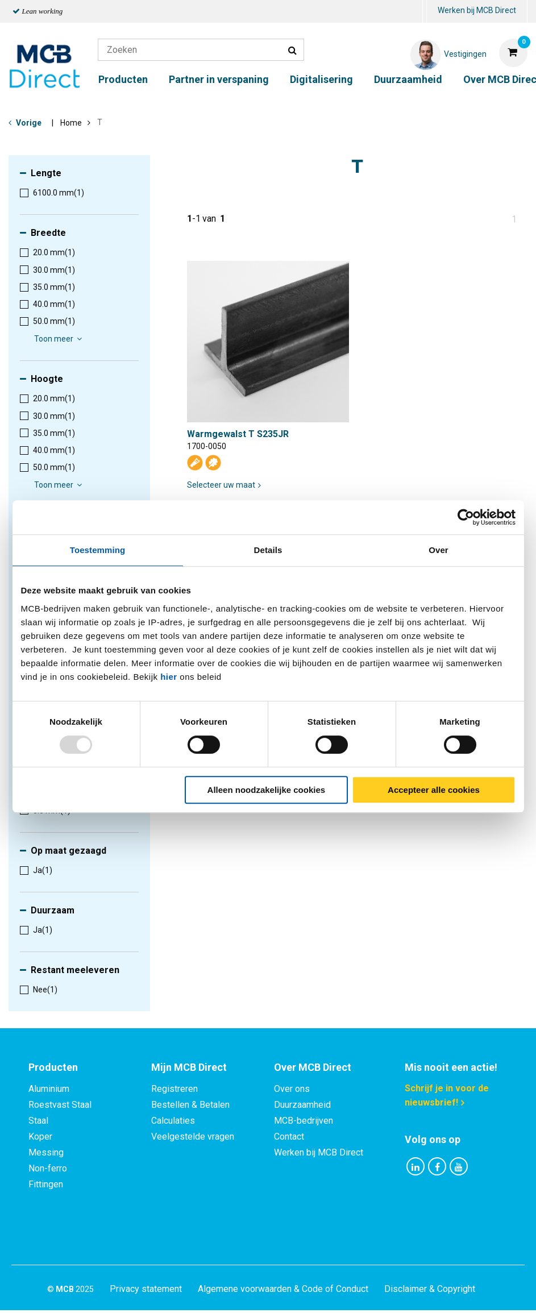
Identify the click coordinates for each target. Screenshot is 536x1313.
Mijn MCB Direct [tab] (189, 1067)
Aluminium (48, 1088)
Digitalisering (321, 79)
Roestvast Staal (60, 1104)
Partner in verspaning (219, 79)
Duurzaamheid (408, 79)
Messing (46, 1152)
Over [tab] (438, 550)
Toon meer (59, 338)
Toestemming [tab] (98, 550)
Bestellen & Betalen (190, 1104)
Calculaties (173, 1120)
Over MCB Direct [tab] (312, 1067)
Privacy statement (146, 1240)
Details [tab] (268, 550)
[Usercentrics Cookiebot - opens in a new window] (466, 517)
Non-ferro (47, 1168)
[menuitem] (424, 11)
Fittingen (45, 1184)
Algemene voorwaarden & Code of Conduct (283, 1240)
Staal (38, 1120)
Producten (123, 79)
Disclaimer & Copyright (429, 1240)
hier (168, 677)
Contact (289, 1136)
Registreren (174, 1088)
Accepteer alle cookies (434, 790)
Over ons (292, 1088)
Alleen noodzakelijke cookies (266, 790)
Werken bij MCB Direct (477, 10)
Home (71, 122)
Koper (40, 1136)
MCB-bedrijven (303, 1120)
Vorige (28, 122)
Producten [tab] (53, 1067)
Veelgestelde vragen (192, 1136)
